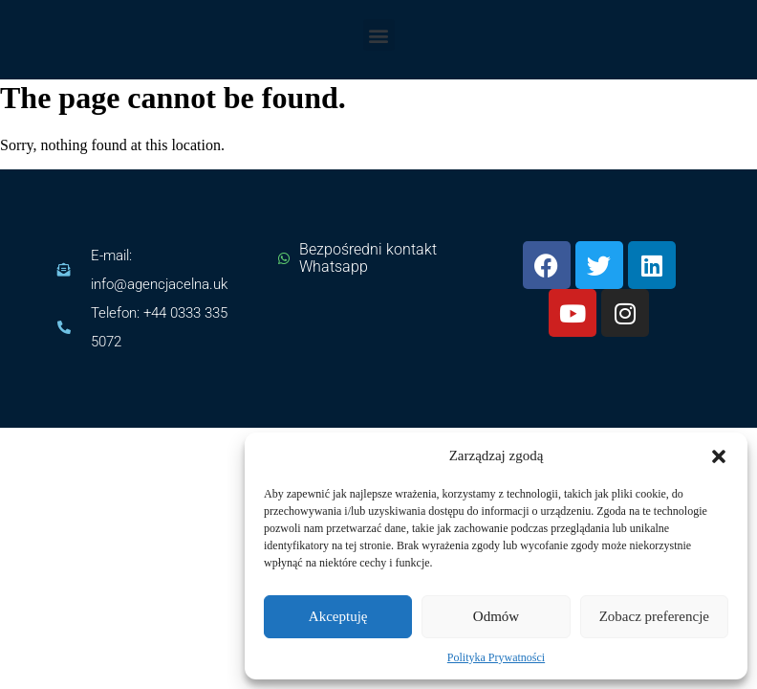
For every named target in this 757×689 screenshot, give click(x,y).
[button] (718, 456)
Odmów (496, 616)
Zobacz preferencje (654, 616)
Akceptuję (338, 616)
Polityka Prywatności (496, 657)
